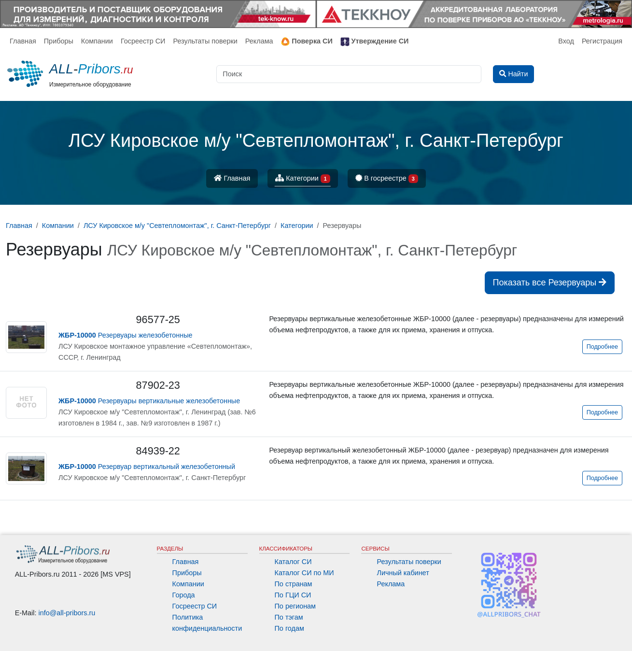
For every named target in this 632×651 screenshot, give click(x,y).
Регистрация (602, 41)
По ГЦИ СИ (293, 595)
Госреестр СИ (143, 41)
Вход (566, 41)
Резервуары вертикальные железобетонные (149, 401)
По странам (293, 584)
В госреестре (386, 179)
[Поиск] (348, 74)
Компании (97, 41)
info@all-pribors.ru (67, 613)
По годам (289, 628)
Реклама (259, 41)
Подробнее (602, 346)
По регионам (295, 606)
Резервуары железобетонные (125, 335)
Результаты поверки (205, 41)
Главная (23, 41)
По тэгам (289, 617)
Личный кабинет (403, 573)
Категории (302, 179)
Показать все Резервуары (549, 282)
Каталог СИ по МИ (304, 573)
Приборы (58, 41)
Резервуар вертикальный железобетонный (146, 466)
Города (183, 595)
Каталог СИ (293, 562)
